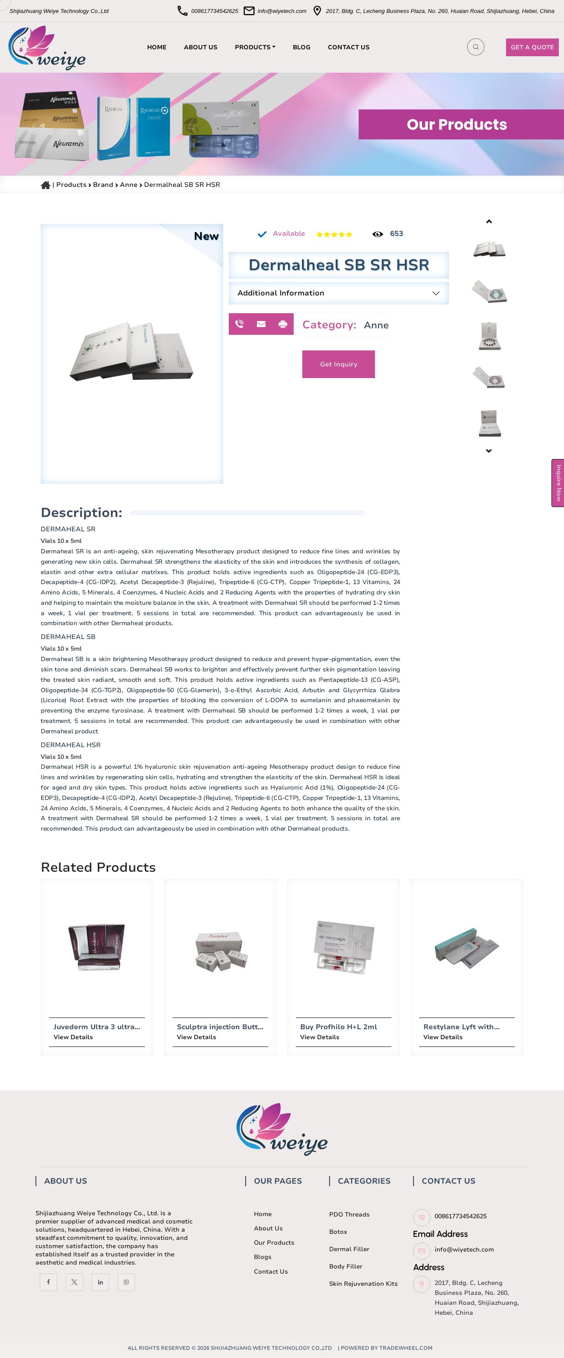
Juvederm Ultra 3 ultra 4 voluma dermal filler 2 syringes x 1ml (65, 1027)
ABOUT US (201, 47)
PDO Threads (349, 1214)
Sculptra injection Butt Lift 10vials (185, 1027)
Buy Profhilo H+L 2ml (307, 1027)
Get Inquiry (338, 364)
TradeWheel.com (406, 1348)
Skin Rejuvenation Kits (363, 1284)
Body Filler (345, 1266)
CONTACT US (349, 47)
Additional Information (280, 293)
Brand (104, 184)
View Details (41, 1037)
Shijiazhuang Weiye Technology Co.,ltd (271, 1348)
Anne (129, 184)
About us (268, 1228)
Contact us (271, 1272)
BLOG (302, 47)
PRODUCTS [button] (253, 47)
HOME (157, 47)
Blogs (263, 1257)
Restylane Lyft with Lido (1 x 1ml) (427, 1027)
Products (71, 184)
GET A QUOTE (532, 47)
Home (263, 1214)
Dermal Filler (349, 1249)
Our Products (274, 1243)
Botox (338, 1232)
